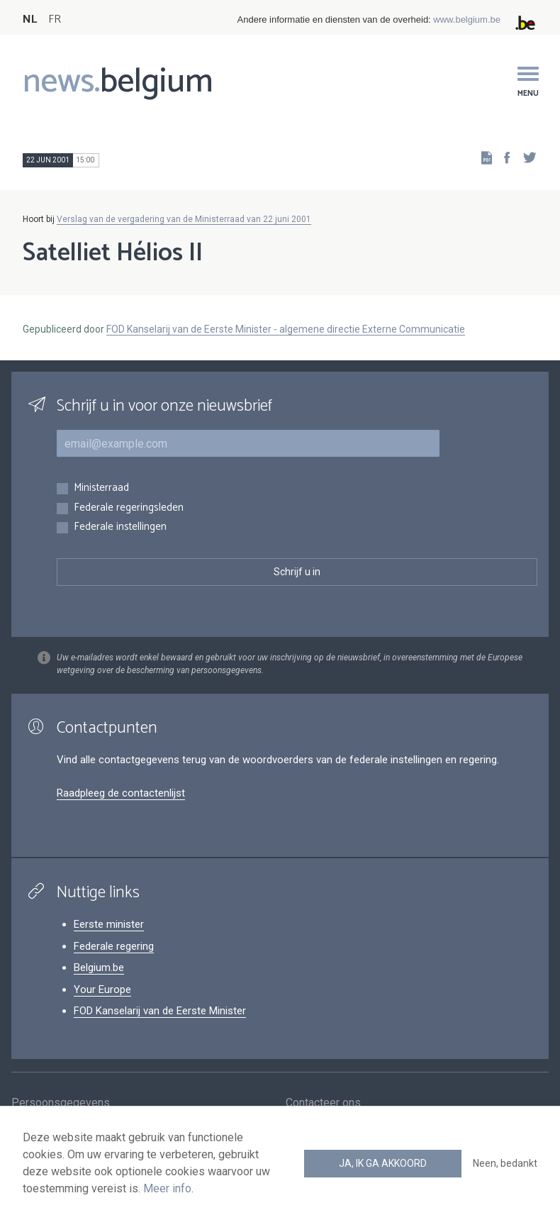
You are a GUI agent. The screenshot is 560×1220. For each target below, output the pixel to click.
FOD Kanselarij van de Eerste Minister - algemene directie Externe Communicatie (285, 329)
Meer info (167, 1188)
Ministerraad (101, 488)
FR (54, 19)
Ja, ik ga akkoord (383, 1163)
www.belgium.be (466, 19)
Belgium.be (99, 967)
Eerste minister (109, 924)
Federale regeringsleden (129, 508)
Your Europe (102, 989)
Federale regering (114, 946)
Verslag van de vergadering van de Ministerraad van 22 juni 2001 (184, 219)
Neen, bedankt (505, 1163)
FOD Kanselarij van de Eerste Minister (160, 1010)
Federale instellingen (120, 527)
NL (30, 19)
